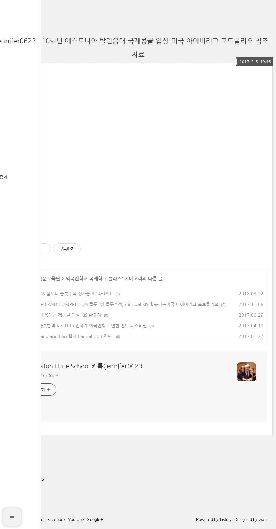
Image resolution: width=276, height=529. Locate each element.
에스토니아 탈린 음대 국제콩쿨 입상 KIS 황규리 (57, 315)
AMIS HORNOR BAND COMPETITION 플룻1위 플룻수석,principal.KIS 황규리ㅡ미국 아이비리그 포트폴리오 (115, 304)
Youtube (76, 520)
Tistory (225, 520)
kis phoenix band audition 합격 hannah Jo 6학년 (63, 336)
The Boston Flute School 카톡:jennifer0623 (81, 366)
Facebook (56, 520)
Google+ (94, 520)
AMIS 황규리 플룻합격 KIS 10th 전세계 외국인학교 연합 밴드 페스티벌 (80, 326)
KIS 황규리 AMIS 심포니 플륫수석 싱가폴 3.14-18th (63, 294)
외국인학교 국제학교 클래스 (93, 278)
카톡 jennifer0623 (39, 375)
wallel (264, 520)
